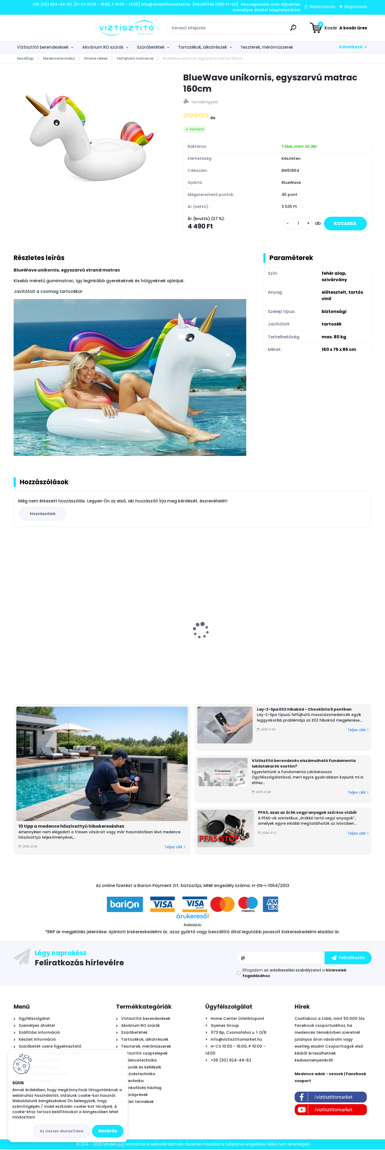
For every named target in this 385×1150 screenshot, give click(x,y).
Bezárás (107, 1131)
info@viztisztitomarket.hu (236, 1040)
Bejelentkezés (322, 6)
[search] (253, 30)
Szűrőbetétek (150, 47)
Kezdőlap (25, 58)
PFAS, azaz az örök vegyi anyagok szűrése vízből (307, 813)
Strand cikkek (95, 58)
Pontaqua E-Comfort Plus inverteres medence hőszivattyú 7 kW (326, 635)
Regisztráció (356, 6)
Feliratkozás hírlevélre (79, 963)
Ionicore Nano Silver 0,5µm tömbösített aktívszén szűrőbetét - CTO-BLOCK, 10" (54, 640)
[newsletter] (348, 958)
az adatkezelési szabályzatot (292, 970)
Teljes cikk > (175, 847)
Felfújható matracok (135, 58)
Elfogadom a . (294, 973)
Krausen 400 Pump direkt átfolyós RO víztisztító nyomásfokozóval (237, 637)
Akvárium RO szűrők (103, 47)
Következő (351, 47)
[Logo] (46, 28)
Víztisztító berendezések (42, 47)
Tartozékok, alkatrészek (202, 47)
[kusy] (296, 224)
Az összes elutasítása (61, 1131)
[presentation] (17, 622)
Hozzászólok (43, 514)
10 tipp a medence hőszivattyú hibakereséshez (71, 826)
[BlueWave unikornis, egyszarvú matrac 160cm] (90, 139)
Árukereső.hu (192, 925)
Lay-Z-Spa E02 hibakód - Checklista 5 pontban (304, 710)
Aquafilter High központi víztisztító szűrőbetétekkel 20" (143, 641)
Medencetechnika (59, 58)
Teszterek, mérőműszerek (266, 47)
